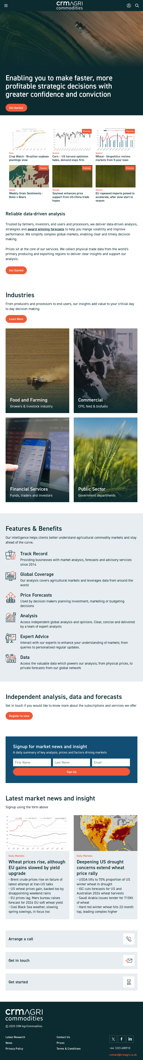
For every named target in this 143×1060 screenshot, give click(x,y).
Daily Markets (16, 855)
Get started (16, 108)
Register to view (19, 716)
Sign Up (71, 772)
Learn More (16, 319)
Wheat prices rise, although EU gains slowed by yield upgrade (37, 867)
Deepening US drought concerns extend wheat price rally (100, 867)
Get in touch (19, 960)
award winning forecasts (46, 229)
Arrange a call (21, 938)
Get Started (16, 270)
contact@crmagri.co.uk (123, 1054)
